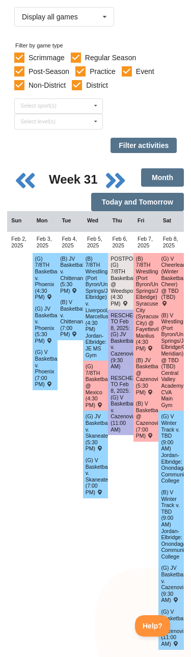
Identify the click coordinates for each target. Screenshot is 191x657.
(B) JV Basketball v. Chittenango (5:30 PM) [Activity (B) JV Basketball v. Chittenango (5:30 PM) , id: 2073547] (71, 275)
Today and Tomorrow (137, 202)
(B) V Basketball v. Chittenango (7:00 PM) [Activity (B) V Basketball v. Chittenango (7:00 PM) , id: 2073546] (71, 318)
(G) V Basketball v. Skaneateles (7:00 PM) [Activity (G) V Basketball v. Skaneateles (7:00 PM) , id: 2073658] (97, 476)
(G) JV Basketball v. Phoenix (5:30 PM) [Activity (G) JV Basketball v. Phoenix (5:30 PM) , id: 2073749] (46, 325)
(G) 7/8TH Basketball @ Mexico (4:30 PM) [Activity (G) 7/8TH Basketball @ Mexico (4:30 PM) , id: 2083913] (97, 385)
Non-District (47, 85)
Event (145, 71)
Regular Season (110, 58)
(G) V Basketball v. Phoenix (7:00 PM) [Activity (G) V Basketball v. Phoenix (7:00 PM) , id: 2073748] (46, 368)
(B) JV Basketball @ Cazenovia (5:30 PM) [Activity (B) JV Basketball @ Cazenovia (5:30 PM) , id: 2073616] (147, 376)
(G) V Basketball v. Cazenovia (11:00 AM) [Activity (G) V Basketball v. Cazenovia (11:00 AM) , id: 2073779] (172, 628)
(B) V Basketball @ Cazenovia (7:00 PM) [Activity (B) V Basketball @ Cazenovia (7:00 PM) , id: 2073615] (147, 419)
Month (162, 177)
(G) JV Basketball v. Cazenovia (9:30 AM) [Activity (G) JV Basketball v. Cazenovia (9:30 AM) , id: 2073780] (172, 584)
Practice (103, 71)
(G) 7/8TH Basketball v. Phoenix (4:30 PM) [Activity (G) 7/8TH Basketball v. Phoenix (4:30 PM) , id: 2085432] (46, 278)
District (97, 85)
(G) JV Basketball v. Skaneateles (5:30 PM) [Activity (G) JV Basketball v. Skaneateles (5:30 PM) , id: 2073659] (97, 432)
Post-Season (49, 71)
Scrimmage (47, 58)
